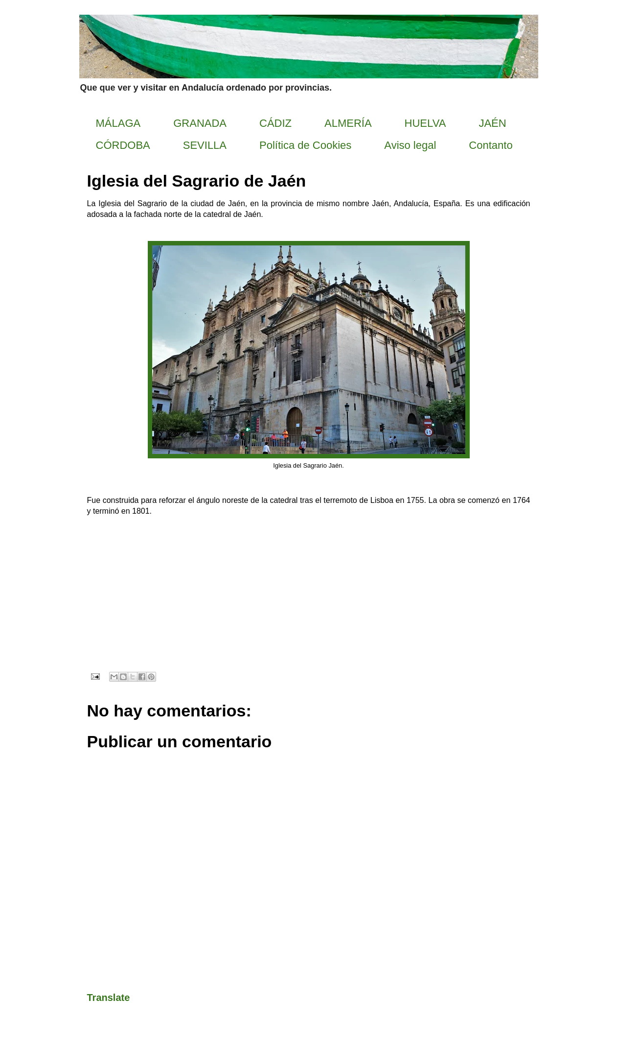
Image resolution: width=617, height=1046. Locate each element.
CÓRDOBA (123, 145)
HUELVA (425, 123)
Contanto (490, 145)
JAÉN (492, 123)
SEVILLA (205, 145)
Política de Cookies (305, 145)
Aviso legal (410, 145)
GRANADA (200, 123)
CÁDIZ (275, 123)
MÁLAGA (118, 123)
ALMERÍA (348, 123)
